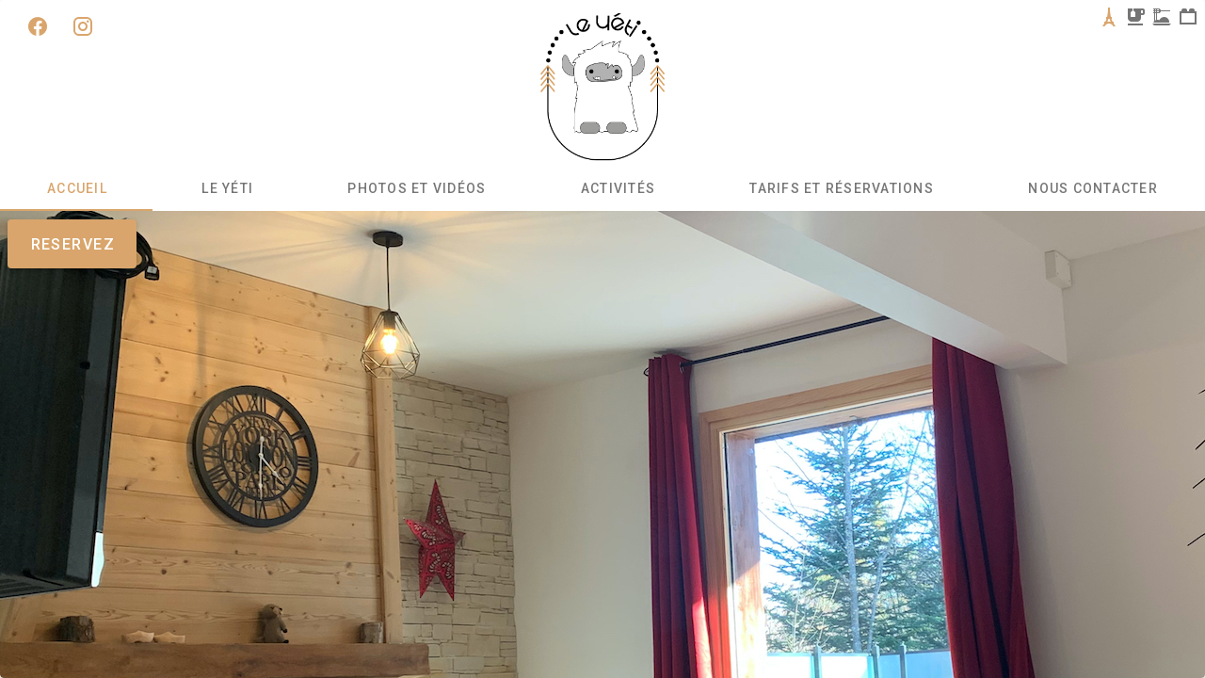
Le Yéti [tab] (227, 188)
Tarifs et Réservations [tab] (841, 188)
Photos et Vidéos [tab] (416, 188)
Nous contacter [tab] (1093, 188)
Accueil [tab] (77, 188)
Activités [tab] (618, 188)
